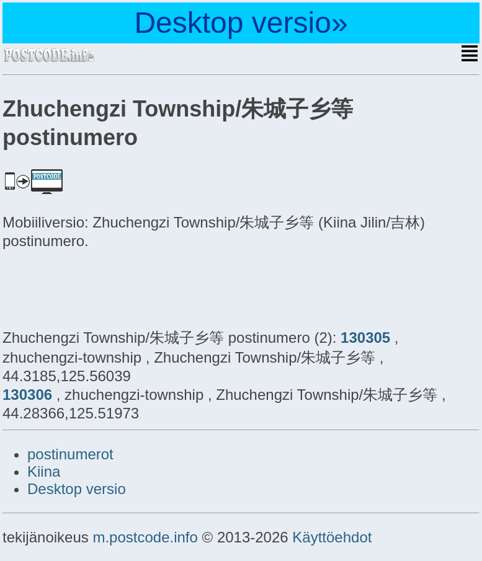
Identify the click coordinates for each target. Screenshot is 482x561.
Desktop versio (76, 488)
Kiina (43, 471)
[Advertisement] (101, 287)
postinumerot (70, 454)
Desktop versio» (240, 22)
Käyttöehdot (332, 537)
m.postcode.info (144, 537)
